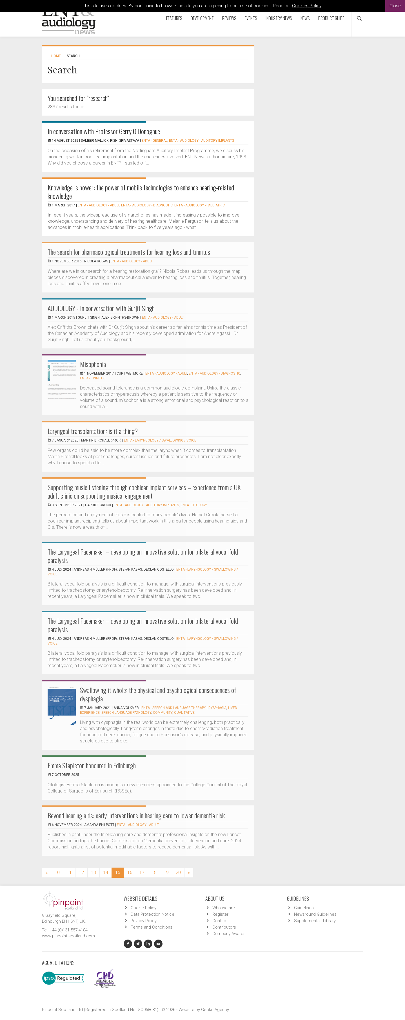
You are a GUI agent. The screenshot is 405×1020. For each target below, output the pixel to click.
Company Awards (229, 933)
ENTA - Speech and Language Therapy (173, 708)
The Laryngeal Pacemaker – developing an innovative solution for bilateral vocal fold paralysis (143, 555)
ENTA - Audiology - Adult (98, 205)
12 (81, 872)
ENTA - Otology (194, 505)
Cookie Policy (143, 907)
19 (166, 872)
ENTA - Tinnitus (92, 378)
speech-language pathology (126, 713)
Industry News (279, 18)
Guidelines (304, 907)
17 (141, 872)
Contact (220, 920)
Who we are (223, 907)
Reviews (229, 18)
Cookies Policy (306, 5)
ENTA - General (154, 141)
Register (220, 914)
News (305, 18)
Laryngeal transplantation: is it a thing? (93, 431)
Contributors (224, 927)
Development (202, 18)
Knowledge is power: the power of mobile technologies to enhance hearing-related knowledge (141, 191)
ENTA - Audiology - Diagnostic (147, 205)
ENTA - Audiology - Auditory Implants (201, 141)
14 (105, 872)
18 (154, 872)
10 (57, 872)
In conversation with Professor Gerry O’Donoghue (104, 131)
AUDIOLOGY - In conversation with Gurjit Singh (101, 308)
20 (178, 872)
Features (174, 18)
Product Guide (331, 18)
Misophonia (93, 364)
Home (56, 56)
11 (69, 872)
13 (93, 872)
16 (129, 872)
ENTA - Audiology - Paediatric (199, 205)
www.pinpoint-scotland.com (68, 935)
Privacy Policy (144, 920)
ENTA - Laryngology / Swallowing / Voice (160, 440)
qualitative (184, 713)
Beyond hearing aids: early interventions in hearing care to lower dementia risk (136, 815)
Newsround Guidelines (315, 914)
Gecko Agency (215, 1009)
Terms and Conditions (151, 927)
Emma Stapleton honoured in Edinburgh (92, 765)
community (162, 713)
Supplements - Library (315, 920)
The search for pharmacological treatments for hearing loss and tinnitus (129, 252)
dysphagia (217, 708)
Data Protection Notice (152, 914)
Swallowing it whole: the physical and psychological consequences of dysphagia (158, 694)
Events (251, 18)
